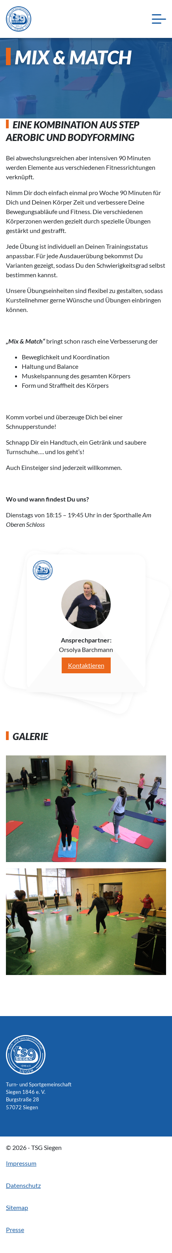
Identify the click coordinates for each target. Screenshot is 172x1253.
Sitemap (17, 1207)
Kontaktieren (86, 665)
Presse (15, 1229)
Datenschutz (23, 1185)
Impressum (21, 1163)
